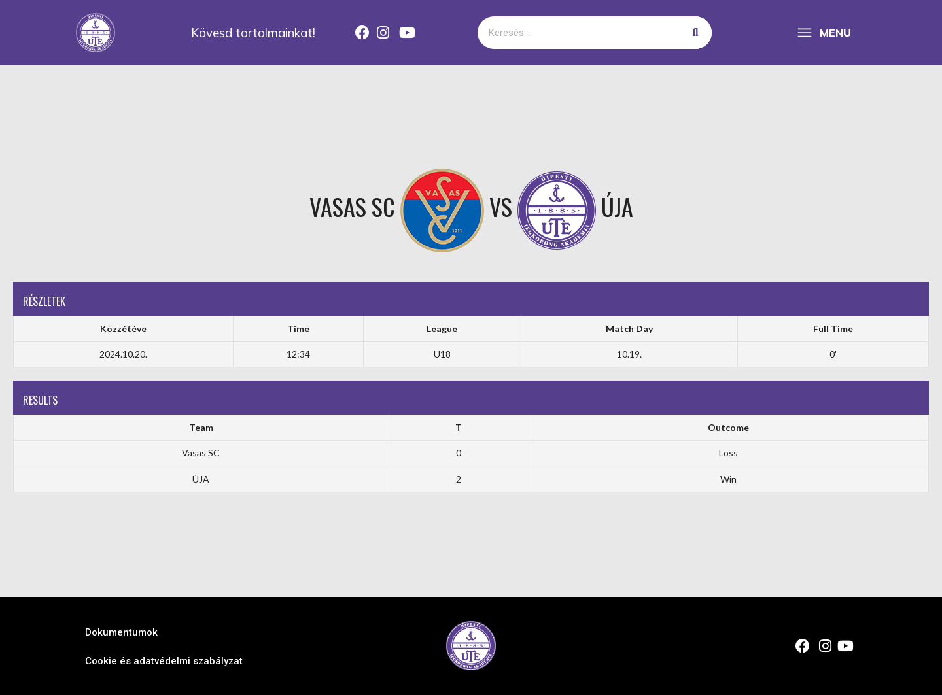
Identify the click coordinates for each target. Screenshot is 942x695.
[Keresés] (695, 32)
